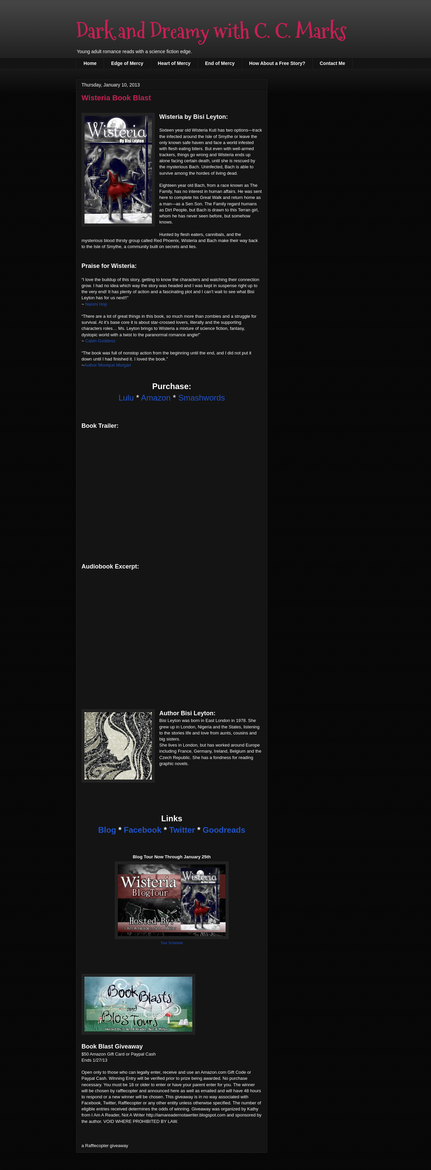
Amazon (156, 397)
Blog (107, 829)
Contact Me (332, 63)
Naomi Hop (96, 304)
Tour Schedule (172, 943)
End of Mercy (220, 63)
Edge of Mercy (127, 63)
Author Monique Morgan (107, 365)
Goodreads (224, 829)
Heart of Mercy (174, 63)
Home (90, 63)
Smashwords (201, 397)
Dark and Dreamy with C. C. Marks (211, 31)
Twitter (182, 829)
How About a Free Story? (277, 63)
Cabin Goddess (100, 340)
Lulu (126, 397)
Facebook (143, 829)
